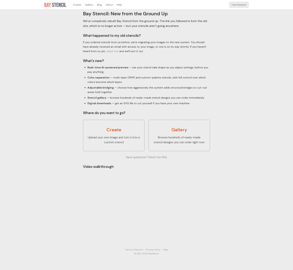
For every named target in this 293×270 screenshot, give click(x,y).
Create (77, 4)
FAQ (164, 157)
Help (119, 4)
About (109, 4)
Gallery (89, 4)
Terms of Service (134, 249)
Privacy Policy (153, 249)
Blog (99, 4)
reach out (112, 51)
